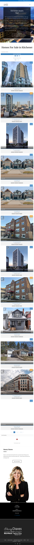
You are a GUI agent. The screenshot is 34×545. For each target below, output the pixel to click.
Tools (28, 539)
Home (5, 539)
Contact (19, 541)
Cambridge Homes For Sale (18, 539)
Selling (25, 539)
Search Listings (10, 539)
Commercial (15, 541)
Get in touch (17, 461)
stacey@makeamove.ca (17, 510)
